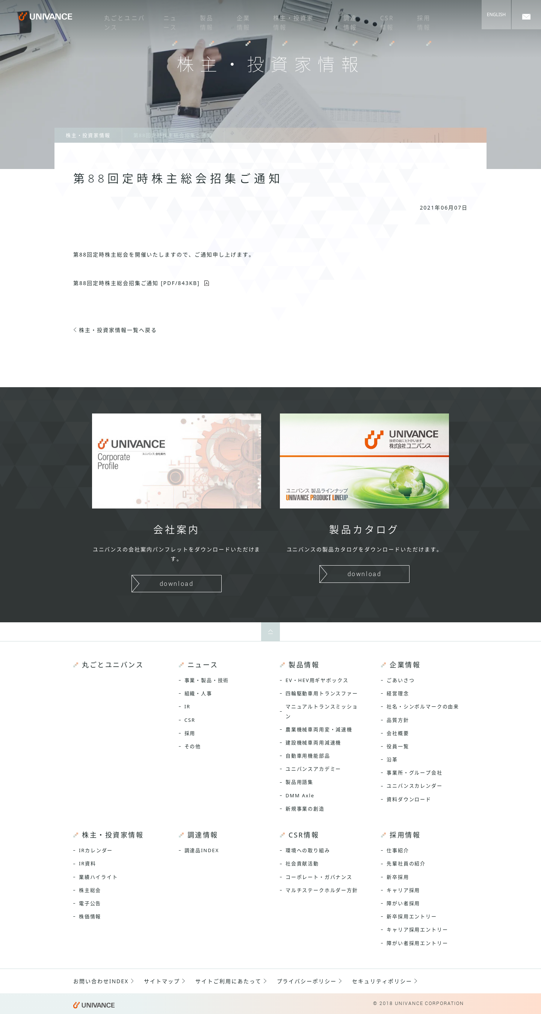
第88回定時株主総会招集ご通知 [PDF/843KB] (136, 283)
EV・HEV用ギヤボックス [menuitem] (317, 680)
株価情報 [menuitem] (90, 916)
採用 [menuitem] (190, 733)
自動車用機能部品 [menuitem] (308, 755)
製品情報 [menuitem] (201, 20)
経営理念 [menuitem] (398, 693)
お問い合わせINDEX (100, 981)
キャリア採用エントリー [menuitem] (417, 929)
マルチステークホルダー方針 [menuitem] (322, 890)
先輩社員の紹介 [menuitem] (406, 863)
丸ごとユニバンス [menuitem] (117, 20)
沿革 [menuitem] (392, 759)
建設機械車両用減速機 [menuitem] (313, 742)
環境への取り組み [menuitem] (308, 850)
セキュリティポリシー (382, 981)
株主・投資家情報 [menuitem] (286, 20)
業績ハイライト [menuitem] (98, 877)
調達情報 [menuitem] (345, 20)
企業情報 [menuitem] (237, 20)
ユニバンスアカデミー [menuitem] (313, 768)
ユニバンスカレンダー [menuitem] (414, 785)
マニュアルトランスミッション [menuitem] (322, 711)
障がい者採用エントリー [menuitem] (417, 943)
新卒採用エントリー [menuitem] (412, 916)
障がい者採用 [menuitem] (403, 903)
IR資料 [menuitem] (87, 863)
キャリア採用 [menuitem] (403, 890)
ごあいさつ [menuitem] (400, 680)
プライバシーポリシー (307, 981)
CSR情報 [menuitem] (381, 20)
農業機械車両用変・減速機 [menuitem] (319, 729)
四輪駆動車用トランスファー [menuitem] (322, 693)
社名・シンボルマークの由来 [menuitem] (423, 706)
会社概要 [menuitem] (398, 733)
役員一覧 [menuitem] (398, 746)
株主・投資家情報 (88, 135)
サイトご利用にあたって (228, 981)
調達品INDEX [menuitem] (201, 850)
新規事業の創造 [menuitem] (305, 808)
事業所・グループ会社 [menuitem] (414, 772)
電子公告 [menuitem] (90, 903)
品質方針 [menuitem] (398, 720)
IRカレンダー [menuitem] (96, 850)
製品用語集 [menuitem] (299, 782)
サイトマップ (162, 981)
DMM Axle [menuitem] (300, 795)
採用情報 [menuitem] (417, 20)
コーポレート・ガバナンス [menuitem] (319, 877)
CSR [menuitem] (189, 720)
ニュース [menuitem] (165, 20)
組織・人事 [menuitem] (198, 693)
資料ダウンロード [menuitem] (409, 799)
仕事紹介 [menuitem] (398, 850)
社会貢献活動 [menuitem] (302, 863)
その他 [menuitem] (192, 746)
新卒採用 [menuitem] (398, 877)
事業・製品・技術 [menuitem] (206, 680)
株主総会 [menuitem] (90, 890)
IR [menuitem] (187, 706)
